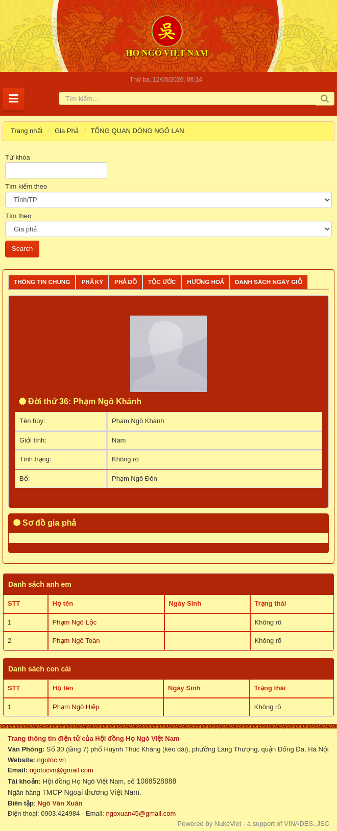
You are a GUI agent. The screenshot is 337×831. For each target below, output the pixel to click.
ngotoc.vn (51, 760)
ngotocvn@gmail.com (61, 770)
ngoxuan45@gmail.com (140, 813)
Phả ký (92, 281)
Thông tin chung (42, 281)
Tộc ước (162, 281)
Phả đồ (125, 281)
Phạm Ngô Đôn (134, 478)
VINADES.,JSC (306, 823)
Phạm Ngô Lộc (75, 622)
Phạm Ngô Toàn (76, 640)
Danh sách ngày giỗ (268, 281)
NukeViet (228, 823)
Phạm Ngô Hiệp (76, 707)
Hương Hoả (205, 281)
